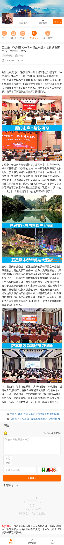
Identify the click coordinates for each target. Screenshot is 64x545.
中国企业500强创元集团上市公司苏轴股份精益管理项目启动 (36, 414)
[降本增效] (7, 55)
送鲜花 (57, 22)
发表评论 (32, 478)
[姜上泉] (19, 55)
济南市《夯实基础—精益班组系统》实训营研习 (35, 418)
